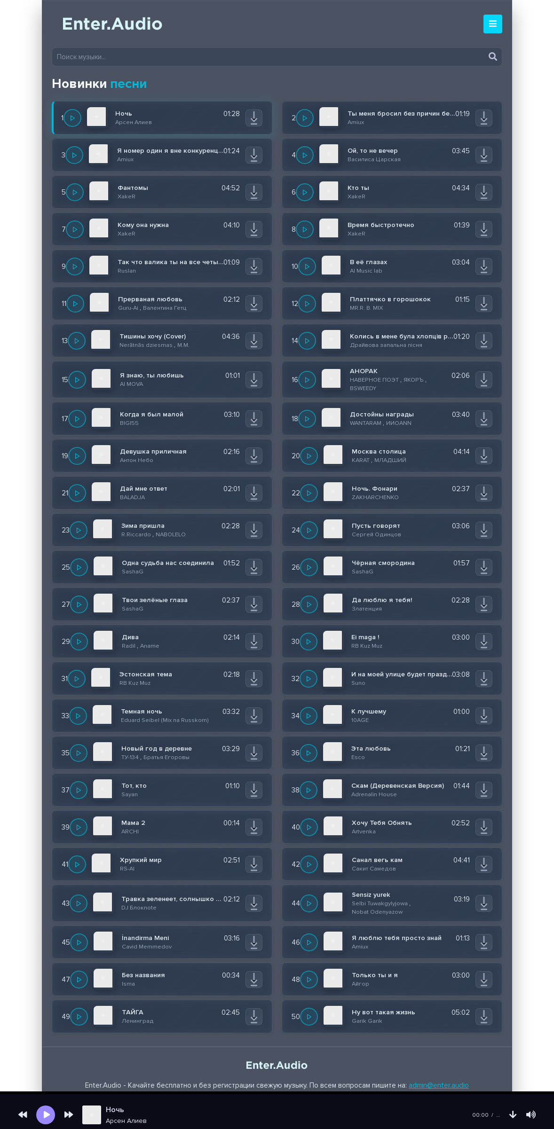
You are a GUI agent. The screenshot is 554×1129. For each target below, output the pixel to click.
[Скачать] (253, 118)
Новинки (99, 84)
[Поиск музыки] (277, 56)
